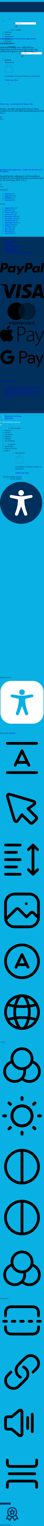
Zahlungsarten (10, 248)
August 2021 (9, 208)
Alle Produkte (16, 30)
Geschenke (9, 37)
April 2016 (9, 233)
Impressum (9, 418)
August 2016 (9, 225)
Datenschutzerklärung (13, 416)
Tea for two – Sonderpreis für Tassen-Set (16, 104)
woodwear (10, 444)
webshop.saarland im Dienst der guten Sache (18, 39)
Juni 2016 (8, 229)
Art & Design (10, 441)
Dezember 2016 (11, 216)
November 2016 (11, 218)
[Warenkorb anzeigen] (7, 451)
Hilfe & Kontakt (11, 11)
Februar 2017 (10, 212)
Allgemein (9, 196)
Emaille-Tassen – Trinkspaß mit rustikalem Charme (24, 392)
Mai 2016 (8, 231)
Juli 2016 (8, 227)
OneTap (12, 733)
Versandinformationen (13, 246)
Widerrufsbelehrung (12, 250)
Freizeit (7, 34)
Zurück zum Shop (22, 473)
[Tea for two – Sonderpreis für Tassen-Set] (17, 100)
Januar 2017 (9, 214)
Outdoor (8, 437)
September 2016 (11, 223)
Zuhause (8, 41)
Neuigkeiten (9, 244)
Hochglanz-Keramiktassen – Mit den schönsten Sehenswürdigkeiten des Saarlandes (22, 389)
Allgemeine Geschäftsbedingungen (18, 252)
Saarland (8, 200)
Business (8, 32)
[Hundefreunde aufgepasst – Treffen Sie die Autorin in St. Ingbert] (17, 165)
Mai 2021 (8, 210)
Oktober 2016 (10, 221)
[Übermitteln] (22, 56)
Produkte (8, 198)
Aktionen (8, 194)
